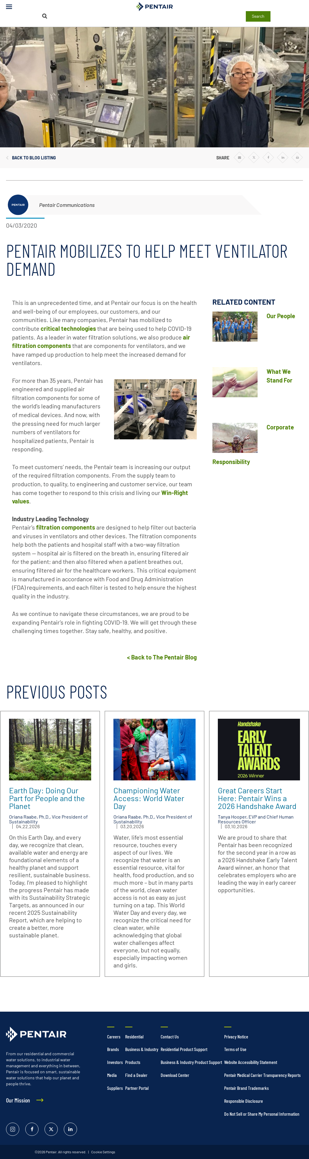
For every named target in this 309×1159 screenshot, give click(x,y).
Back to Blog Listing (34, 158)
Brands (113, 1049)
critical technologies (68, 328)
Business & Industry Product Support (191, 1062)
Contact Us (170, 1036)
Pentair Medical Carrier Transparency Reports (262, 1075)
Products (132, 1062)
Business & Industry (141, 1049)
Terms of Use (235, 1049)
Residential (134, 1036)
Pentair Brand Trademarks (246, 1088)
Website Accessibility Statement (250, 1062)
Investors (115, 1062)
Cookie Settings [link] (103, 1152)
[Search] (45, 16)
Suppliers (115, 1088)
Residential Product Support (184, 1049)
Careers (113, 1036)
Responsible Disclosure (243, 1101)
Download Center (175, 1075)
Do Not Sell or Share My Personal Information (261, 1114)
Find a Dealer (136, 1075)
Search (258, 16)
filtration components (65, 527)
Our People (281, 315)
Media (112, 1075)
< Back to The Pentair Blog (162, 657)
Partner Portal (137, 1088)
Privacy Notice (236, 1036)
